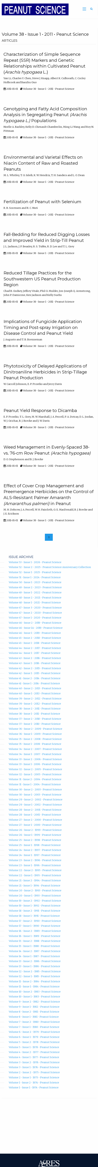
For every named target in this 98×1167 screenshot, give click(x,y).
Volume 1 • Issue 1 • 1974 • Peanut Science (34, 1087)
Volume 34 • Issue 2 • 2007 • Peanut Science (35, 749)
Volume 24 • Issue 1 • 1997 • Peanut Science (35, 855)
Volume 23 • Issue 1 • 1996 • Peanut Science (35, 865)
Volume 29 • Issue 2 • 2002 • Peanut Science (35, 799)
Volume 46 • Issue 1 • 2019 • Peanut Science (35, 633)
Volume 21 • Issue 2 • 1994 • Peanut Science (35, 880)
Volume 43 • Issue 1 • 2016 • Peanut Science (34, 663)
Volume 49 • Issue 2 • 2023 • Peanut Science (35, 587)
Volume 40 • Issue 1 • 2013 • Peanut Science (35, 693)
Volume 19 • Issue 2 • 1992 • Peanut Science (35, 900)
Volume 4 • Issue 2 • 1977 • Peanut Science (34, 1052)
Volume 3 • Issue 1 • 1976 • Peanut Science (34, 1067)
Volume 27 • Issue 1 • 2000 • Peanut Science (35, 824)
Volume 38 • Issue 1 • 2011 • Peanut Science (34, 713)
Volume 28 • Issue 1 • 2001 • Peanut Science (35, 814)
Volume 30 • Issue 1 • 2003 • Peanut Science (35, 794)
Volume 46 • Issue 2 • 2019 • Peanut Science (35, 622)
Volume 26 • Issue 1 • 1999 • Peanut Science (35, 834)
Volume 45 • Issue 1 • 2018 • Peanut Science (34, 643)
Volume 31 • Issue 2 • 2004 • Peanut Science (35, 779)
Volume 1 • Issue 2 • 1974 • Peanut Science (34, 1082)
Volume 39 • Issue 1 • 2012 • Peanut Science (35, 703)
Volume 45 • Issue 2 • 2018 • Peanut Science (35, 637)
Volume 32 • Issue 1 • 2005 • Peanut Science (35, 774)
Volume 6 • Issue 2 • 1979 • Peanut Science (34, 1031)
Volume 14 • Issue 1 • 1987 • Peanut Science (34, 956)
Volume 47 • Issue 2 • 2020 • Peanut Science (35, 612)
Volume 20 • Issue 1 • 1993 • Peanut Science (35, 895)
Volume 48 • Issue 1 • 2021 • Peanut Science (35, 602)
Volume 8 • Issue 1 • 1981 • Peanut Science (34, 1016)
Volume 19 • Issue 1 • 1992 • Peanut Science (34, 905)
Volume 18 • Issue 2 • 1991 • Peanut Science (34, 910)
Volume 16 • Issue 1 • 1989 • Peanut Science (34, 936)
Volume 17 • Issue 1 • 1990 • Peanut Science (34, 925)
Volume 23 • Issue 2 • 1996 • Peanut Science (35, 860)
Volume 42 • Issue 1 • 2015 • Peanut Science (34, 673)
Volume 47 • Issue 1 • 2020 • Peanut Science (35, 617)
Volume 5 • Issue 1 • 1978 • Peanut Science (34, 1047)
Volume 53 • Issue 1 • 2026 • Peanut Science (35, 562)
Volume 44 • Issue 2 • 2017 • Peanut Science (35, 648)
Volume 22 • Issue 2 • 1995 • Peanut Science (35, 870)
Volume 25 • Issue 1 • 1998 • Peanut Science (35, 845)
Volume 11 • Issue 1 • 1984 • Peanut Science (34, 986)
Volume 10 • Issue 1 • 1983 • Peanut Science (34, 996)
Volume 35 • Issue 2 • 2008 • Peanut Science (35, 739)
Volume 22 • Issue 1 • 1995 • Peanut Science (35, 875)
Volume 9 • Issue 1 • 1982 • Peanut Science (34, 1006)
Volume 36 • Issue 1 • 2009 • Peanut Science (35, 733)
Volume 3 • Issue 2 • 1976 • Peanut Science (34, 1062)
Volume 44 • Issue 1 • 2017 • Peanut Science (34, 653)
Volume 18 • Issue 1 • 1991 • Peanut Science (34, 915)
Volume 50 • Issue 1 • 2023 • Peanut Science (35, 582)
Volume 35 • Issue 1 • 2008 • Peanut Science (35, 744)
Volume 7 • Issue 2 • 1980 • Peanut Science (34, 1021)
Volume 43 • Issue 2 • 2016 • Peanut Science (35, 658)
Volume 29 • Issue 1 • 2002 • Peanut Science (35, 804)
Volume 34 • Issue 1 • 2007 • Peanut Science (35, 754)
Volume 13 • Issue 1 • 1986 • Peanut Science (34, 966)
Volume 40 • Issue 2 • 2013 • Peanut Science (35, 688)
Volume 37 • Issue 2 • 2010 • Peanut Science (35, 718)
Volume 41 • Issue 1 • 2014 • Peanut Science (34, 683)
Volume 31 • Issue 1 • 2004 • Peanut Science (35, 784)
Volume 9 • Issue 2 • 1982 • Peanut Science (34, 1001)
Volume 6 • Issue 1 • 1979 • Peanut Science (34, 1037)
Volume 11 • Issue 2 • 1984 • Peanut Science (34, 981)
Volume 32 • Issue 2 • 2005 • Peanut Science (35, 769)
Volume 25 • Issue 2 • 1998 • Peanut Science (35, 840)
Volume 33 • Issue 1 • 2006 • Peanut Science (35, 764)
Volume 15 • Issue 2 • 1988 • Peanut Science (34, 941)
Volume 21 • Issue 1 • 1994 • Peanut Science (34, 885)
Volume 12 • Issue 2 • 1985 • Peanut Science (35, 971)
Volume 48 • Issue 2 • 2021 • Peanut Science (35, 597)
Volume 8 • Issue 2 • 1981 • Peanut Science (34, 1011)
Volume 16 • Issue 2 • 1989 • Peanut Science (35, 931)
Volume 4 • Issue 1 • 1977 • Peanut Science (34, 1057)
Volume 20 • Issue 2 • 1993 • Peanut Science (35, 890)
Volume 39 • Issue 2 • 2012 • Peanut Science (35, 698)
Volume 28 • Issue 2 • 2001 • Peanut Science (35, 809)
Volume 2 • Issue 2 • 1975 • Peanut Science (34, 1072)
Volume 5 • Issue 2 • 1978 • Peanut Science (34, 1042)
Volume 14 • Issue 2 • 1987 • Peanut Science (34, 951)
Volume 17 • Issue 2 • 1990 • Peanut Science (35, 920)
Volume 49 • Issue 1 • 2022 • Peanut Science (35, 592)
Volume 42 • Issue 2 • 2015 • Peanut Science (35, 668)
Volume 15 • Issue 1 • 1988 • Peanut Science (34, 946)
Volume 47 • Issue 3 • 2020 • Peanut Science (35, 607)
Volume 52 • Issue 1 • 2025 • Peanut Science (35, 572)
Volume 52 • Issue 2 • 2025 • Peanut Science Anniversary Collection (50, 567)
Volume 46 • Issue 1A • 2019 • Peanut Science (36, 627)
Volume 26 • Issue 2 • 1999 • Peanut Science (35, 830)
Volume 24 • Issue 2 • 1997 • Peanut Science (35, 850)
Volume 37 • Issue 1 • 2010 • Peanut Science (35, 723)
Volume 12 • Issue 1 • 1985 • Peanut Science (34, 976)
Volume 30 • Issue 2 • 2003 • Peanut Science (35, 789)
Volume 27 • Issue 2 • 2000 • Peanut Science (35, 819)
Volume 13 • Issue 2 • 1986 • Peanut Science (35, 961)
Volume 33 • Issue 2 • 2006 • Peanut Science (35, 759)
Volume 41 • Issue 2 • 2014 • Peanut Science (34, 678)
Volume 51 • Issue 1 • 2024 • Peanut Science (35, 577)
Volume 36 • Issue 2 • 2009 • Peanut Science (35, 728)
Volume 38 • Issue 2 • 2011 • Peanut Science (35, 708)
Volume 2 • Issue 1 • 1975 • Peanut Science (34, 1077)
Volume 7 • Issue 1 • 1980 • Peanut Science (34, 1027)
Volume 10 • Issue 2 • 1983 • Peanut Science (35, 991)
